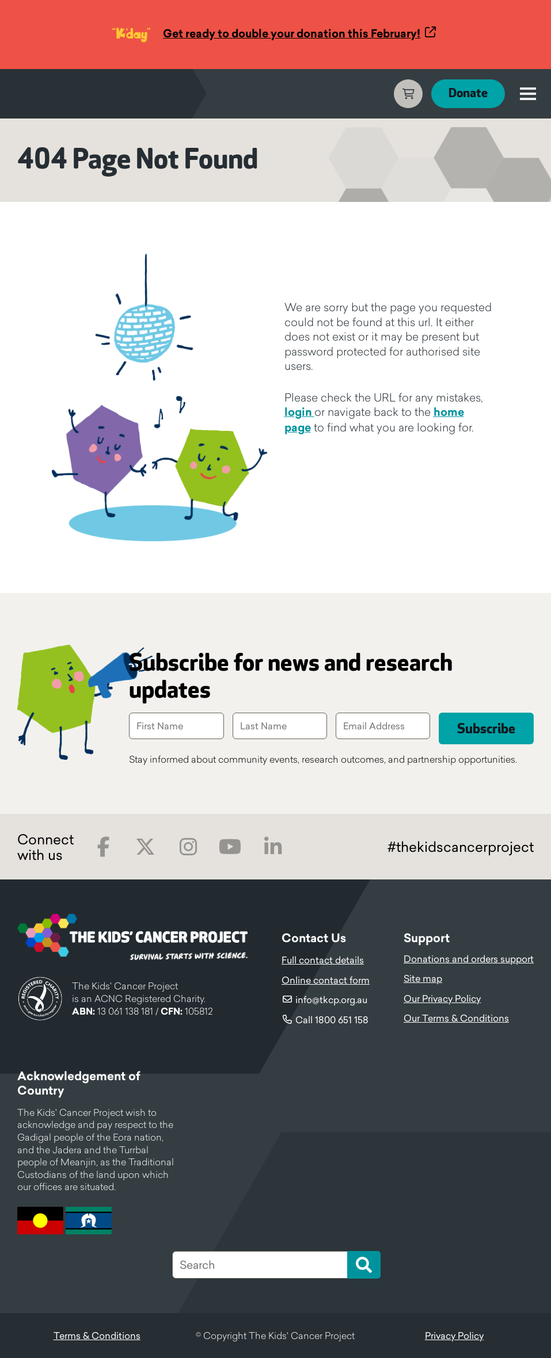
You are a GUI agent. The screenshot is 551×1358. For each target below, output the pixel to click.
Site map (423, 978)
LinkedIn (272, 847)
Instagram (188, 847)
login (299, 412)
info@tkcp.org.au (331, 999)
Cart (408, 93)
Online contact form (326, 980)
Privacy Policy (454, 1335)
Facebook (103, 847)
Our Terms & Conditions (456, 1018)
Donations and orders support (469, 958)
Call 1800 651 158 (331, 1019)
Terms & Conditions (97, 1335)
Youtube (230, 847)
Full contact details (323, 960)
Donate (468, 93)
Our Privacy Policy (442, 998)
